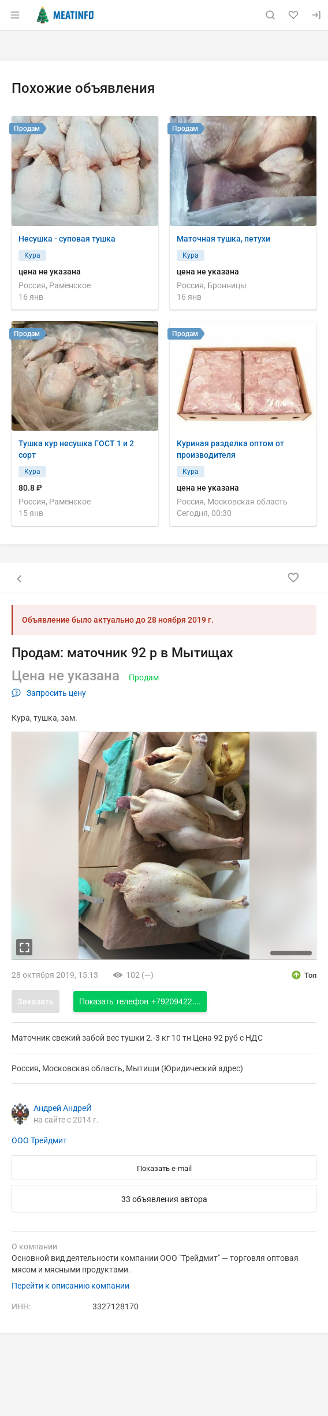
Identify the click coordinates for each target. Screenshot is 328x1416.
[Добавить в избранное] (293, 578)
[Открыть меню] (15, 15)
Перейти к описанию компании (70, 1285)
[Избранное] (293, 15)
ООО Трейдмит (39, 1140)
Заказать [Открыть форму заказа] (35, 1001)
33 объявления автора (164, 1199)
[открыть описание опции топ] (303, 975)
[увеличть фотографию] (24, 947)
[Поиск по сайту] (270, 15)
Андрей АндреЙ (62, 1108)
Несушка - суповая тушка (66, 238)
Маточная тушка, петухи (223, 238)
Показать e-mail (164, 1168)
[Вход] (316, 15)
